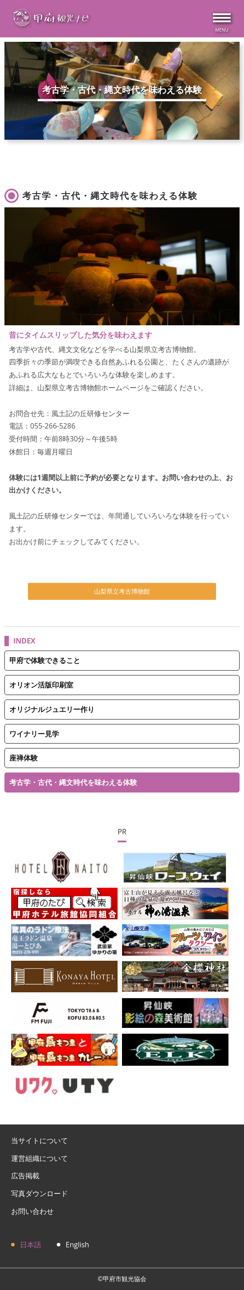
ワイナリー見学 (34, 734)
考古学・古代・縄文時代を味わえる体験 (73, 782)
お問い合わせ (32, 1211)
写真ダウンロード (39, 1193)
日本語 (30, 1245)
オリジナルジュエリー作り (51, 709)
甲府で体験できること (44, 660)
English (77, 1245)
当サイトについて (39, 1140)
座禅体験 (23, 758)
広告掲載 (25, 1176)
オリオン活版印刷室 (41, 685)
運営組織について (39, 1158)
